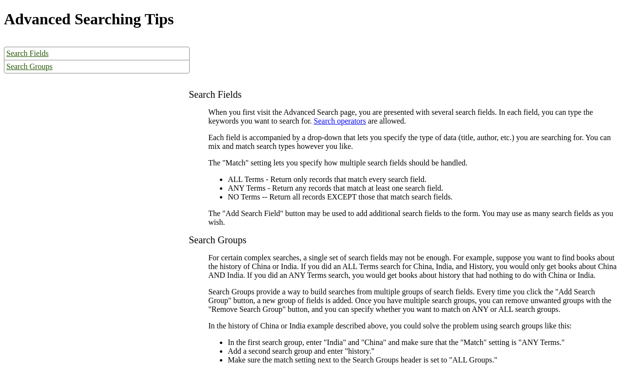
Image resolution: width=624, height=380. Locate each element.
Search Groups (29, 66)
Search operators (340, 121)
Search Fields (27, 53)
